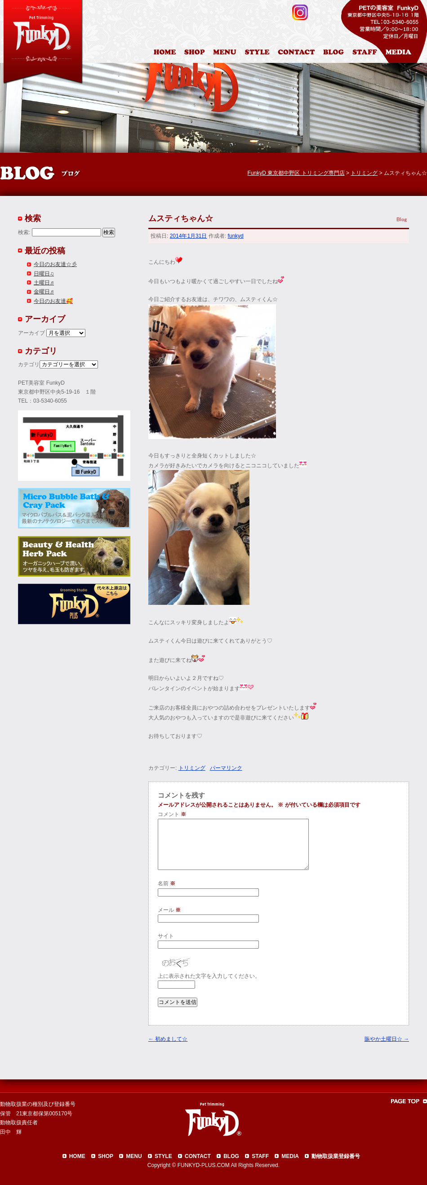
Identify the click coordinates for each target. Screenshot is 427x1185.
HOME (166, 53)
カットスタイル (259, 53)
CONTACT (198, 1156)
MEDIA (290, 1156)
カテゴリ (29, 364)
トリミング (191, 768)
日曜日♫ (44, 274)
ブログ (337, 53)
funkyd (235, 236)
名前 (166, 883)
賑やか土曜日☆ (387, 1039)
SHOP (105, 1156)
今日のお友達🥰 (53, 301)
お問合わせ (300, 53)
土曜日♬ (44, 283)
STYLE (163, 1156)
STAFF (260, 1156)
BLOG (231, 1156)
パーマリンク (226, 768)
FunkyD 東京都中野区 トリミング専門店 (296, 173)
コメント (172, 814)
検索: (24, 232)
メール (169, 910)
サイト (166, 936)
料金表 (225, 53)
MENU (134, 1156)
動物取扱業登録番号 (335, 1156)
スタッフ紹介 (367, 53)
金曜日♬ (44, 291)
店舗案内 (195, 53)
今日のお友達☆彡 (55, 264)
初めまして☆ (167, 1039)
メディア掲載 (404, 53)
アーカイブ (31, 333)
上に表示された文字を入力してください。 (209, 976)
